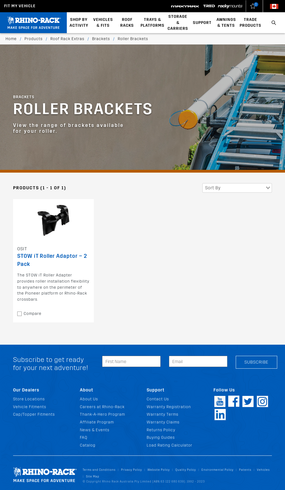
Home (11, 38)
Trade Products (250, 22)
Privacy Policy (131, 470)
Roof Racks (127, 22)
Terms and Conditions (99, 470)
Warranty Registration (169, 407)
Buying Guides (161, 437)
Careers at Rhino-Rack (102, 407)
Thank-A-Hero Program (102, 414)
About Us (89, 399)
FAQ (83, 437)
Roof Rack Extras (67, 38)
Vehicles (263, 470)
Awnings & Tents (226, 22)
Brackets (101, 38)
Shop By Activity (79, 22)
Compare (32, 313)
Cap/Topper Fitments (34, 414)
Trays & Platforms (152, 22)
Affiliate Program (97, 422)
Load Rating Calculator (169, 445)
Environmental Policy (218, 470)
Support (202, 22)
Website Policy (159, 470)
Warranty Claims (163, 422)
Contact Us (158, 399)
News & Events (94, 430)
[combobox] (237, 188)
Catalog (87, 445)
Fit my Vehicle (20, 6)
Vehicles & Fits (103, 22)
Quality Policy (185, 470)
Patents (245, 470)
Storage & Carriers (178, 22)
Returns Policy (161, 430)
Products (33, 38)
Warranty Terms (162, 414)
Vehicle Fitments (29, 407)
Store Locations (29, 399)
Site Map (92, 476)
